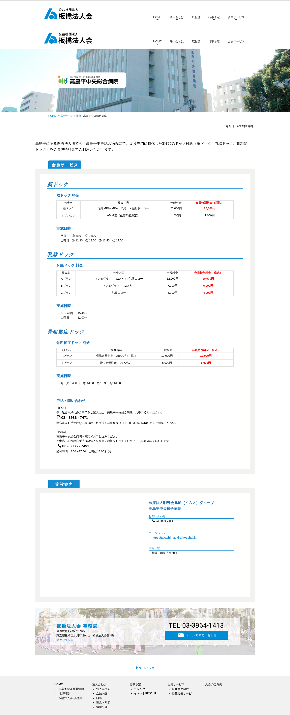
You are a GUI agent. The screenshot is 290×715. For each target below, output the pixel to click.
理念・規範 (103, 678)
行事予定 (214, 17)
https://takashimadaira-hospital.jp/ (174, 513)
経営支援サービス (183, 669)
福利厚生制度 (180, 664)
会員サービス (236, 17)
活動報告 (64, 669)
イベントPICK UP (145, 669)
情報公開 (102, 683)
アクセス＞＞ (64, 616)
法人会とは (177, 17)
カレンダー (141, 664)
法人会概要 (103, 664)
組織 (99, 673)
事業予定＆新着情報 (71, 664)
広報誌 (196, 17)
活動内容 (102, 669)
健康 (78, 91)
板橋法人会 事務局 (70, 673)
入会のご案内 (213, 660)
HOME (157, 17)
